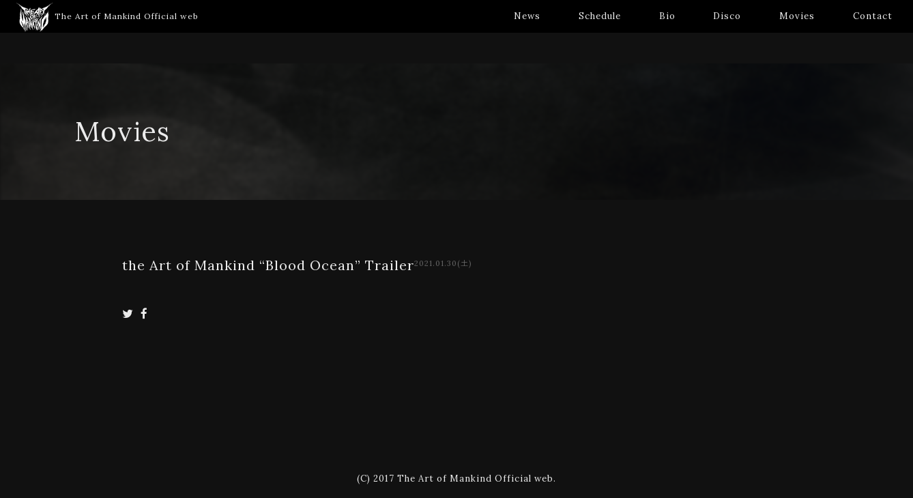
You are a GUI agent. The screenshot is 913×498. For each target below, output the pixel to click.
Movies (797, 16)
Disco (727, 16)
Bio (667, 16)
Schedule (600, 16)
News (527, 16)
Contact (873, 16)
